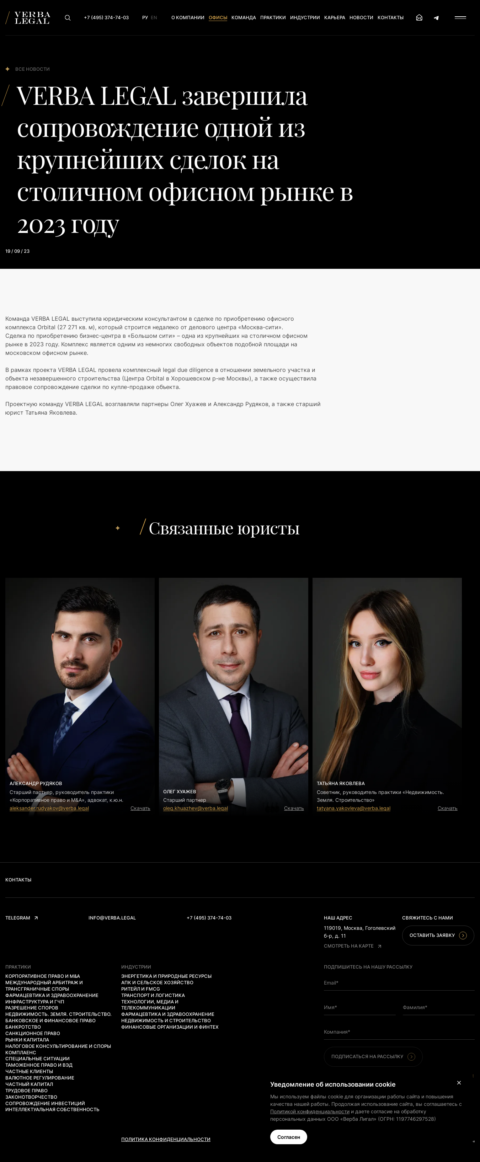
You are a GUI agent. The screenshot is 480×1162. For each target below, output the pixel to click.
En (154, 17)
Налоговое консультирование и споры (58, 1046)
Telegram (21, 918)
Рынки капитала (27, 1040)
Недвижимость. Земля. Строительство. (58, 1014)
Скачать (140, 808)
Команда (243, 17)
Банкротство (23, 1027)
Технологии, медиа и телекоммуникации (149, 1005)
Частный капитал (29, 1084)
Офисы (218, 17)
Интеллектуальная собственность (52, 1109)
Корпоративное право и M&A (42, 976)
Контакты (391, 17)
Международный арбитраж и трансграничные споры (44, 986)
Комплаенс (20, 1052)
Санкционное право (32, 1033)
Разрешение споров (31, 1008)
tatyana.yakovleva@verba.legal (353, 808)
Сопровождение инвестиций (45, 1103)
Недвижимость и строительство (166, 1020)
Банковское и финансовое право (50, 1020)
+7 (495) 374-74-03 (209, 918)
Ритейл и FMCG (140, 989)
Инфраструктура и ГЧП (34, 1001)
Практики (273, 17)
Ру (145, 17)
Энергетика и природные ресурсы (166, 976)
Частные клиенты (29, 1071)
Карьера (334, 17)
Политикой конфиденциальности (310, 1111)
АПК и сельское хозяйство (157, 982)
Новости (361, 17)
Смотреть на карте (352, 946)
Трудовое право (26, 1090)
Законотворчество (31, 1097)
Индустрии (305, 17)
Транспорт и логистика (153, 995)
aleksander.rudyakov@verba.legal (49, 808)
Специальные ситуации (37, 1058)
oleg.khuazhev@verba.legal (195, 808)
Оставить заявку (438, 935)
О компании (187, 17)
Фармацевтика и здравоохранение (51, 995)
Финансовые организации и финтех (170, 1027)
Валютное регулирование (39, 1078)
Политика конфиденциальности (165, 1139)
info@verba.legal (112, 918)
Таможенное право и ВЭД (39, 1065)
